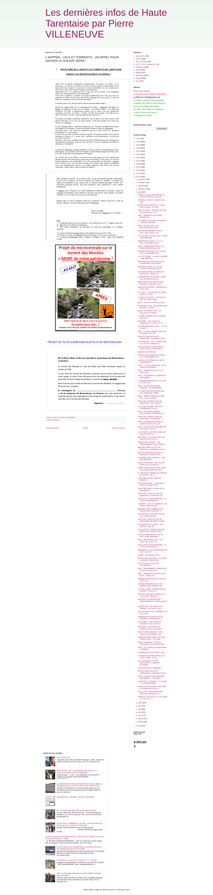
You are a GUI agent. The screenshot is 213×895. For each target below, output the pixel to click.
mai (139, 709)
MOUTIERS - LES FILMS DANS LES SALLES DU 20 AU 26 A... (151, 438)
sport (137, 81)
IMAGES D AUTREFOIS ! (147, 352)
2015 (138, 173)
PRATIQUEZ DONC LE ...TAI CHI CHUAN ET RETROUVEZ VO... (150, 268)
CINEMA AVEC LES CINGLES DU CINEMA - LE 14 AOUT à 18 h (150, 607)
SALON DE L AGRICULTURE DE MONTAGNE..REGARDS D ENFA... (152, 520)
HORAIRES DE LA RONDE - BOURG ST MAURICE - (76, 797)
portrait (138, 78)
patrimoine (56, 420)
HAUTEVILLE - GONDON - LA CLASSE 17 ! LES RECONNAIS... (152, 682)
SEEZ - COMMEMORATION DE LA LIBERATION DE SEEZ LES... (150, 423)
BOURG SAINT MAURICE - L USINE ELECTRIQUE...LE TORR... (151, 206)
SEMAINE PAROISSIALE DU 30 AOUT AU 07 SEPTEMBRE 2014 (152, 252)
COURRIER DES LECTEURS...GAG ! (151, 653)
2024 (138, 145)
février (140, 719)
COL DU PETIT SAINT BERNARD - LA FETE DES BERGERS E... (152, 500)
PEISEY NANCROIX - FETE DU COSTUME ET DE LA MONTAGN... (152, 643)
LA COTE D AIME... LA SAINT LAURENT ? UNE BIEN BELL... (153, 257)
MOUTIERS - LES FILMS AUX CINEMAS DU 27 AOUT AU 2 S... (151, 322)
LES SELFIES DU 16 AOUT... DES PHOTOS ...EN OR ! (150, 525)
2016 (138, 170)
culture (138, 59)
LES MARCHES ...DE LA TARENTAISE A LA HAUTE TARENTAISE (152, 343)
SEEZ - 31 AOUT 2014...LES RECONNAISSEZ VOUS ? (148, 227)
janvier (140, 722)
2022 (138, 151)
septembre (142, 189)
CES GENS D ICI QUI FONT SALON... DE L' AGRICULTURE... (152, 515)
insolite (138, 70)
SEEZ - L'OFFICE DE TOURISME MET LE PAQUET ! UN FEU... (152, 428)
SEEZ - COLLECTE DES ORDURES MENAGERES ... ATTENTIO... (151, 677)
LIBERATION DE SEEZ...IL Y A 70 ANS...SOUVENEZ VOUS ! (150, 242)
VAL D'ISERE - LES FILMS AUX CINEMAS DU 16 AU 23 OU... (149, 623)
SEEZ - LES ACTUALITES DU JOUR (151, 303)
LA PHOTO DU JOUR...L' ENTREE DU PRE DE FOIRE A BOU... (152, 298)
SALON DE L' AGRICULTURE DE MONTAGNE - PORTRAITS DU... (151, 494)
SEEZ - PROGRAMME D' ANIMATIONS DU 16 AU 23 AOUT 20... (152, 569)
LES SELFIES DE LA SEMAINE (149, 668)
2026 (138, 139)
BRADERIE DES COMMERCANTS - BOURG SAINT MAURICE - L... (151, 510)
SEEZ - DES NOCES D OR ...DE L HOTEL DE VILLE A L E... (150, 541)
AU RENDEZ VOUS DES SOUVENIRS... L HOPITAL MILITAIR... (152, 221)
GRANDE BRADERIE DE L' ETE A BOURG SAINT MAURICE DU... (150, 585)
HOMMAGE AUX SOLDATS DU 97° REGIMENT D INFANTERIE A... (151, 618)
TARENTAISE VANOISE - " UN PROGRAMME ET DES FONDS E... (152, 443)
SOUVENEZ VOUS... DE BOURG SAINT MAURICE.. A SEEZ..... (152, 307)
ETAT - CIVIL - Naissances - (146, 64)
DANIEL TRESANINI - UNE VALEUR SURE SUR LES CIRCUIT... (151, 464)
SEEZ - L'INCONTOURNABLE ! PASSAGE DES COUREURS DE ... (152, 412)
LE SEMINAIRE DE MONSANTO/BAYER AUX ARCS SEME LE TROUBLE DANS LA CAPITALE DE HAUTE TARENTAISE (79, 785)
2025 (138, 142)
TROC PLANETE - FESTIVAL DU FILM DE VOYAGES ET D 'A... (152, 211)
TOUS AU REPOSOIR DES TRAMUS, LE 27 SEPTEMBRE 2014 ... (151, 356)
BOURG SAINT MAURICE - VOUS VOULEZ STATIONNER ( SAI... (150, 633)
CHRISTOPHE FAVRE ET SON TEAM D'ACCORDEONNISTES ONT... (152, 469)
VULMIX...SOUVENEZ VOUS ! (149, 555)
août (140, 192)
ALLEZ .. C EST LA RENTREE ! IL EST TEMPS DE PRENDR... (152, 366)
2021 (138, 154)
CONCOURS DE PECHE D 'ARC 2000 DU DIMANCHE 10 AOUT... (152, 687)
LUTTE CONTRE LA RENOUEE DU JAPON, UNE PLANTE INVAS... (151, 348)
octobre (141, 186)
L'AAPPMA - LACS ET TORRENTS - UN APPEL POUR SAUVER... (152, 505)
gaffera (112, 890)
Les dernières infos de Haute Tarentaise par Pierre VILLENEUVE (106, 23)
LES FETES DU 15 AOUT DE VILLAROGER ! (148, 564)
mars (140, 715)
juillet (140, 703)
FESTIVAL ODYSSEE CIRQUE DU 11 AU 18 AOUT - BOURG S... (151, 595)
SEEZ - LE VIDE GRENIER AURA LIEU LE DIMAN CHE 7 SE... (152, 332)
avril (140, 712)
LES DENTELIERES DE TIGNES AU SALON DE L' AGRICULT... (151, 273)
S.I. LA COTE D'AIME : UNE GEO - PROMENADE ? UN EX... (150, 407)
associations (140, 56)
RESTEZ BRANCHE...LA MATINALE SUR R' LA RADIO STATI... (151, 484)
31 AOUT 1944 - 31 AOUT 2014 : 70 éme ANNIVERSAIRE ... (152, 237)
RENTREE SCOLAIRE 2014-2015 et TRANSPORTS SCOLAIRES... (151, 262)
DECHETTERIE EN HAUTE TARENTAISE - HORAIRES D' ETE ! (152, 672)
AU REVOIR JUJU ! (64, 757)
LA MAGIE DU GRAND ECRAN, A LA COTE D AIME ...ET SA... (151, 657)
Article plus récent (52, 428)
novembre (142, 183)
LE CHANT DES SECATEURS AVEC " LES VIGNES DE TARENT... (152, 392)
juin (139, 706)
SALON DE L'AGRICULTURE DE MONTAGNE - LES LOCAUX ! (150, 402)
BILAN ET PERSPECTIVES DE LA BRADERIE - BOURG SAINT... (150, 453)
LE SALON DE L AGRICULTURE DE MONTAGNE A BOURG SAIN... (151, 530)
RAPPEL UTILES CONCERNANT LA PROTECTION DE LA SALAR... (151, 196)
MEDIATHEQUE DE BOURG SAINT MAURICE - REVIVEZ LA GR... (151, 283)
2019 (138, 161)
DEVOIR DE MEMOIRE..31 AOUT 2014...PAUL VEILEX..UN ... (150, 232)
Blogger (127, 890)
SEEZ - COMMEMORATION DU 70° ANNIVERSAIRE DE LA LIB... (151, 247)
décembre (142, 179)
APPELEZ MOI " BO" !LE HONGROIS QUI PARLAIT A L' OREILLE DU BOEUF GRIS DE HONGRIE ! (77, 772)
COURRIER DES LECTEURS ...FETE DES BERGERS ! (151, 459)
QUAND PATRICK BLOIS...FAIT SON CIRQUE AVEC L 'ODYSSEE (151, 638)
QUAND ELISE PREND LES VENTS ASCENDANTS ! (151, 361)
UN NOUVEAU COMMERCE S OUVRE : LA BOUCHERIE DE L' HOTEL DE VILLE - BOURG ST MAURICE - (80, 824)
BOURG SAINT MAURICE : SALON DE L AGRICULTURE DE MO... (152, 559)
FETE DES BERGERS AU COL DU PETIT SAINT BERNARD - (150, 535)
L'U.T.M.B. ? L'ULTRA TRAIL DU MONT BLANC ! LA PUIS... (152, 293)
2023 (138, 148)
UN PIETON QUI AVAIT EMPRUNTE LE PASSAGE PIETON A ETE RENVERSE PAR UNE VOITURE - (79, 848)
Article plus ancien (118, 428)
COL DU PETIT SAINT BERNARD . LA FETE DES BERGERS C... (152, 546)
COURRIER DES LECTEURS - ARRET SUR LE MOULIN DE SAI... (152, 278)
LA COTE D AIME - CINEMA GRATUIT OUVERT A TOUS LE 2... (152, 590)
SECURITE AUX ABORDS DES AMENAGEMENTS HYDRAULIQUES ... (152, 601)
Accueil (85, 428)
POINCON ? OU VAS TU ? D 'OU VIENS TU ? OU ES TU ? (152, 698)
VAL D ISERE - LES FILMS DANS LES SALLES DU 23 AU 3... (152, 433)
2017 (138, 167)
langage (139, 73)
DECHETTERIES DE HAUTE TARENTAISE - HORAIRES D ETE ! (152, 337)
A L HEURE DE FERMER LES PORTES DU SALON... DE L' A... (152, 474)
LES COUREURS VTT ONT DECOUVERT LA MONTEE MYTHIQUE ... (149, 663)
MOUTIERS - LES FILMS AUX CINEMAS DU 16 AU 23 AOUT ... (151, 628)
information (140, 67)
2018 (138, 164)
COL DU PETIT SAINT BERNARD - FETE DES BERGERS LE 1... (151, 692)
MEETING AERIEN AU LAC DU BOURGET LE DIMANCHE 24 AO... (152, 448)
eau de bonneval (142, 62)
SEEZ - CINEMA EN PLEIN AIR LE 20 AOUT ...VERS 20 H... (151, 575)
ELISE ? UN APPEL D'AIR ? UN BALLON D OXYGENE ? (149, 312)
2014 (138, 177)
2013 (138, 726)
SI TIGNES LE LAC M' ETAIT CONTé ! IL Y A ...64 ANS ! (77, 860)
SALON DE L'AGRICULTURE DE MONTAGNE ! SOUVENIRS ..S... (151, 417)
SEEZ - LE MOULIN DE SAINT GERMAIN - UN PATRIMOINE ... (150, 387)
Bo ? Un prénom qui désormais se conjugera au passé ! (77, 810)
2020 (138, 158)
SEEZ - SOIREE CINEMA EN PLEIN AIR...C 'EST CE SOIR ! (151, 397)
